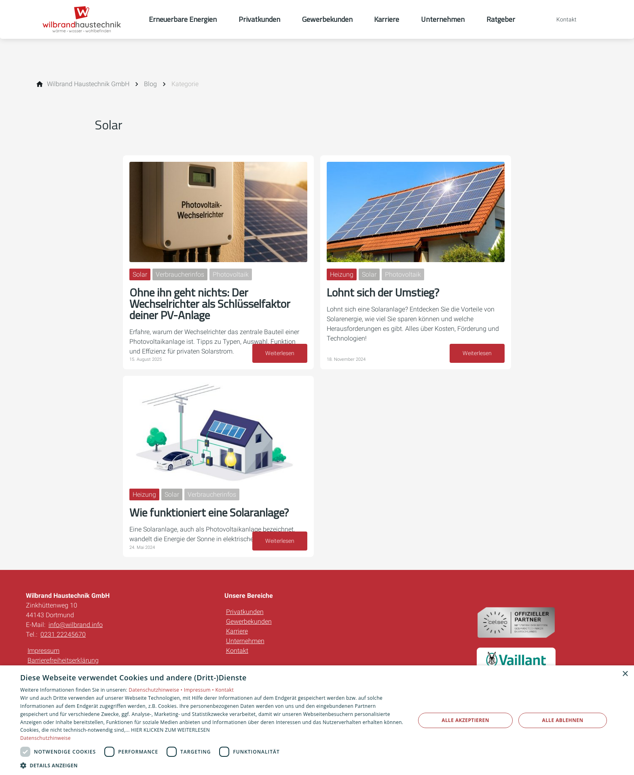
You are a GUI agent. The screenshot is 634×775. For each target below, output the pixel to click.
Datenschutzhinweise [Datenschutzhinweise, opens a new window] (45, 738)
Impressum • (200, 689)
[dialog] (317, 720)
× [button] (625, 674)
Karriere (237, 631)
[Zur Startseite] (87, 19)
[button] (212, 765)
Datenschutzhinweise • (156, 689)
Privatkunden (245, 612)
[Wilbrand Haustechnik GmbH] (88, 84)
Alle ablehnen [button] (562, 720)
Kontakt (237, 650)
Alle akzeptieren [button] (465, 720)
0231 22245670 (63, 634)
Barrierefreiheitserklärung (63, 660)
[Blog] (150, 84)
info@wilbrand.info (76, 625)
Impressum (43, 650)
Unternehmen (245, 641)
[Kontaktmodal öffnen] (560, 19)
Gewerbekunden (249, 621)
